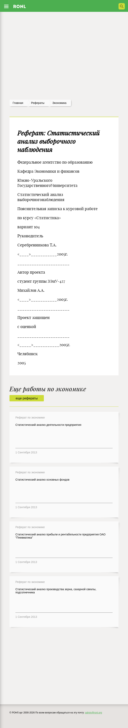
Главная (18, 102)
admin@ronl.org (93, 712)
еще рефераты (27, 398)
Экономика (59, 102)
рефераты (37, 102)
